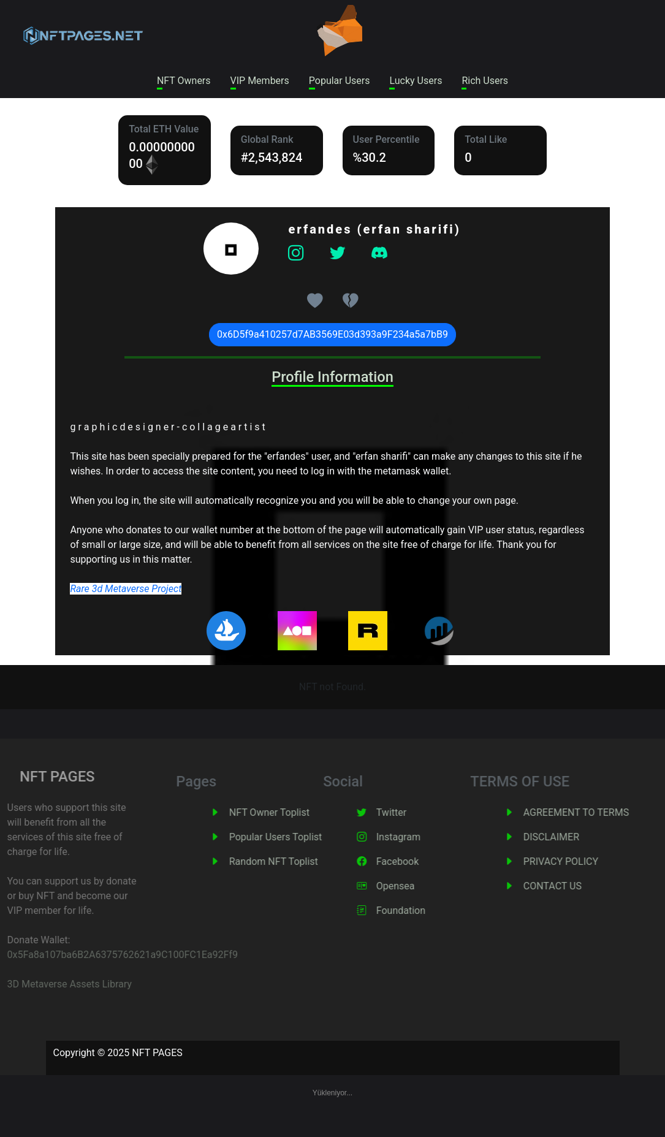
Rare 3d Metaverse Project (125, 589)
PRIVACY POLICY (578, 861)
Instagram (415, 837)
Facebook (414, 861)
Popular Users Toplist (293, 837)
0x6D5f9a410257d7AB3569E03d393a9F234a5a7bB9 (332, 334)
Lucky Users (415, 80)
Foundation (418, 910)
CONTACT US (570, 886)
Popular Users (339, 80)
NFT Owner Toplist (286, 812)
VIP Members (259, 80)
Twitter (408, 812)
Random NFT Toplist (290, 861)
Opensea (412, 886)
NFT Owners (184, 80)
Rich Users (485, 80)
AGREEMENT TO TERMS (593, 812)
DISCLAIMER (568, 837)
